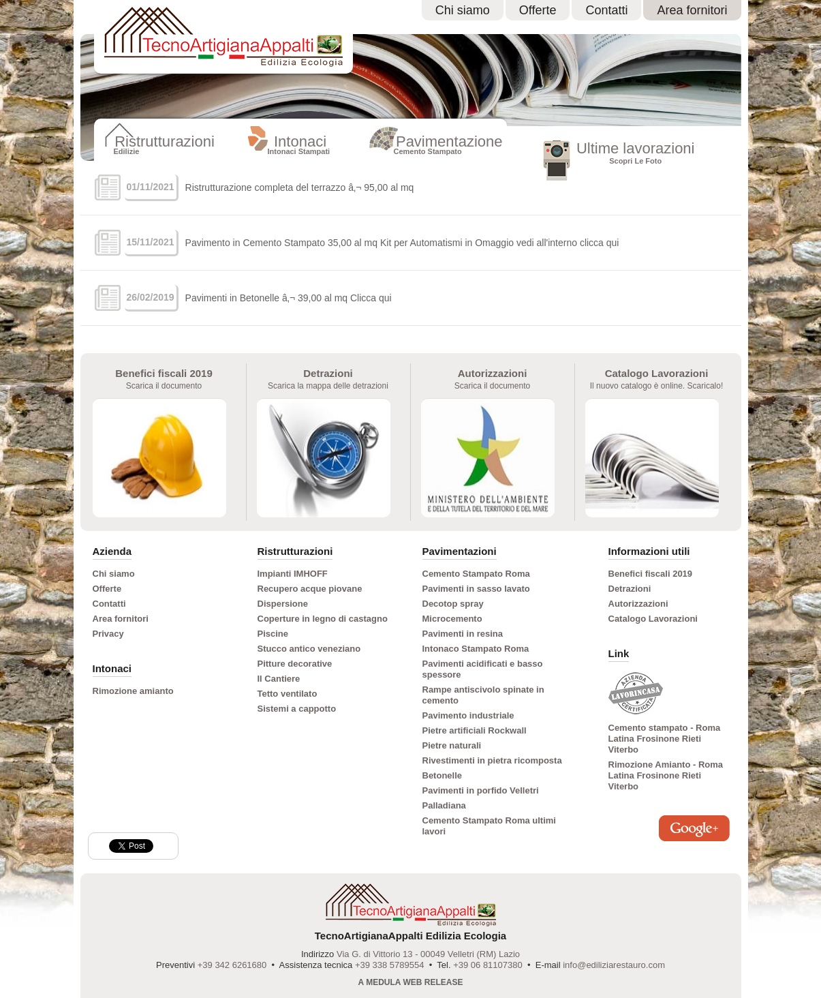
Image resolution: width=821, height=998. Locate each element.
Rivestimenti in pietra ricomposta (492, 760)
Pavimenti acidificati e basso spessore (482, 669)
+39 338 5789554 (389, 965)
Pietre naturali (452, 745)
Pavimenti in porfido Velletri (480, 790)
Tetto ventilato (287, 694)
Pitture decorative (295, 664)
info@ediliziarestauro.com (614, 965)
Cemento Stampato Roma (476, 574)
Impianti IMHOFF (293, 574)
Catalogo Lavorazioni (653, 619)
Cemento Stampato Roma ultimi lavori (489, 825)
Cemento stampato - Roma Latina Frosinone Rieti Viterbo (664, 739)
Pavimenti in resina (463, 634)
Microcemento (452, 619)
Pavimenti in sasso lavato (476, 589)
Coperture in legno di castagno (323, 619)
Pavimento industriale (468, 715)
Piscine (273, 634)
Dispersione (283, 604)
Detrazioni (629, 589)
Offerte (538, 10)
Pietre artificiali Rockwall (474, 730)
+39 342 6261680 (232, 965)
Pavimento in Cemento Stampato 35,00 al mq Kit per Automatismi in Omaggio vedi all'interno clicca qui (402, 242)
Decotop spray (453, 604)
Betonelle (442, 775)
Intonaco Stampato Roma (475, 649)
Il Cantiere (279, 679)
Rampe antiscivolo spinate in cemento (483, 695)
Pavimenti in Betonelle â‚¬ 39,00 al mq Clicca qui (288, 297)
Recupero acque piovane (310, 589)
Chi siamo (462, 10)
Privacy (108, 634)
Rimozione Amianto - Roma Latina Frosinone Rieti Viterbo (666, 775)
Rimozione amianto (133, 691)
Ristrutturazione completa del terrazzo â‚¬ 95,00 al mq (299, 187)
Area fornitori (692, 10)
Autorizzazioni (638, 604)
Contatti (606, 10)
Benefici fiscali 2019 (650, 574)
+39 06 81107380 (488, 965)
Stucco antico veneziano (309, 649)
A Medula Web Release (410, 982)
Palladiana (444, 805)
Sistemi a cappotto (297, 709)
